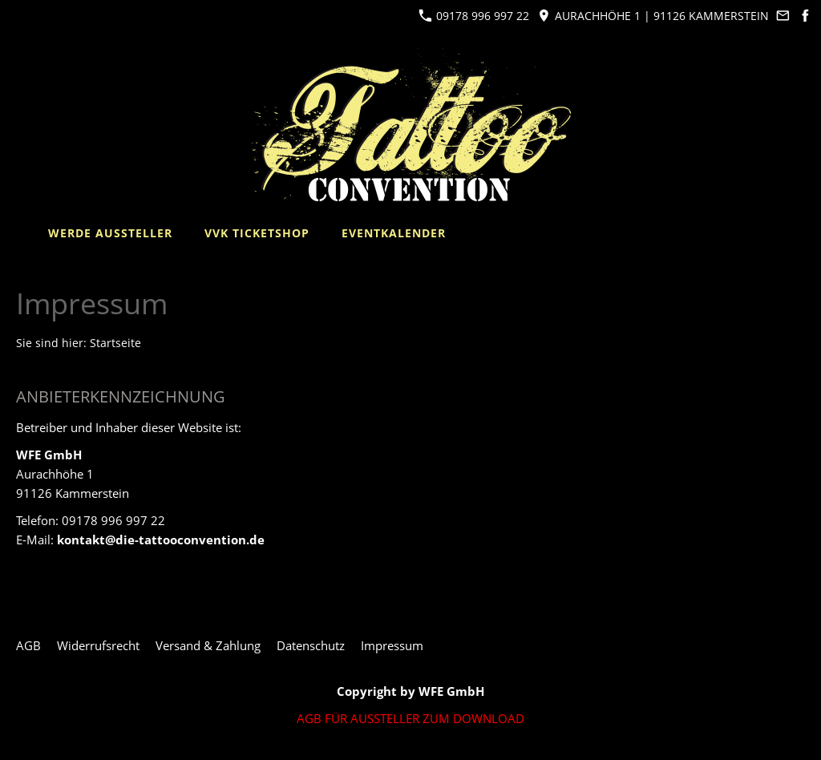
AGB (28, 645)
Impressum (392, 645)
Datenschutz (311, 645)
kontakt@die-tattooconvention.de (161, 540)
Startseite (115, 343)
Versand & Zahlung (208, 645)
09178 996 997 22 (474, 15)
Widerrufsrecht (98, 645)
